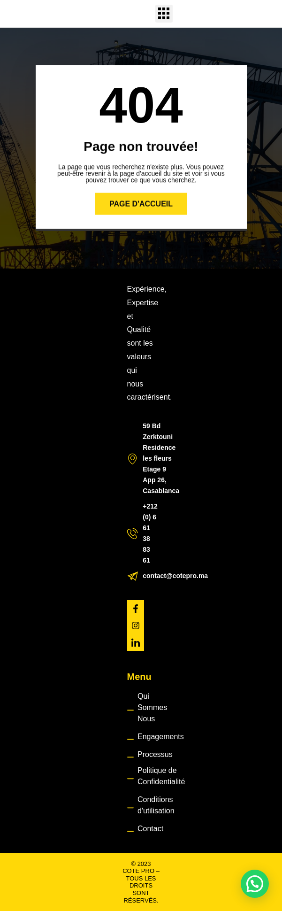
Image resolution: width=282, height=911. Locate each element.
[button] (164, 14)
